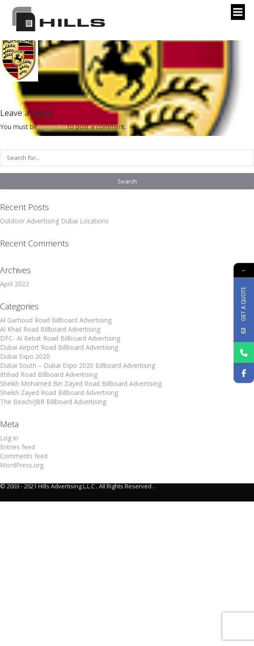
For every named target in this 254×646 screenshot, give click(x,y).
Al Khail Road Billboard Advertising (50, 329)
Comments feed (24, 456)
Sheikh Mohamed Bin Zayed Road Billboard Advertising (80, 383)
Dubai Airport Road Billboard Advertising (59, 347)
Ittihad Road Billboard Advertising (49, 374)
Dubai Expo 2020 (25, 356)
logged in (52, 126)
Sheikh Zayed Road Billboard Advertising (59, 392)
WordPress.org (22, 465)
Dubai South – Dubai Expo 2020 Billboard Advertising (77, 365)
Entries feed (17, 447)
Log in (9, 438)
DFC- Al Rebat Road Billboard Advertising (60, 338)
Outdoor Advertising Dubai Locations (54, 221)
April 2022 (14, 284)
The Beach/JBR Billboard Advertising (53, 401)
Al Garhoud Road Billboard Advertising (56, 320)
